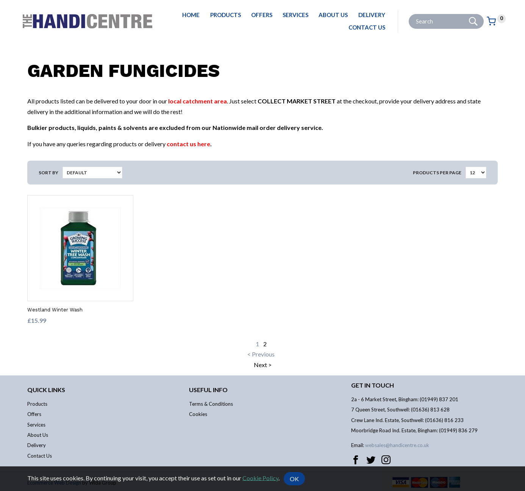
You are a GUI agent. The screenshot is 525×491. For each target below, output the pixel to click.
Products (225, 14)
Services (295, 14)
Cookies (198, 414)
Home (191, 14)
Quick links (46, 389)
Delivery (371, 14)
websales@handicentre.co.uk (397, 445)
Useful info (208, 389)
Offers (261, 14)
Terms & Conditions (211, 404)
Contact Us (366, 27)
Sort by (48, 172)
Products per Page (437, 172)
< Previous (261, 354)
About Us (333, 14)
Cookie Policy (260, 477)
